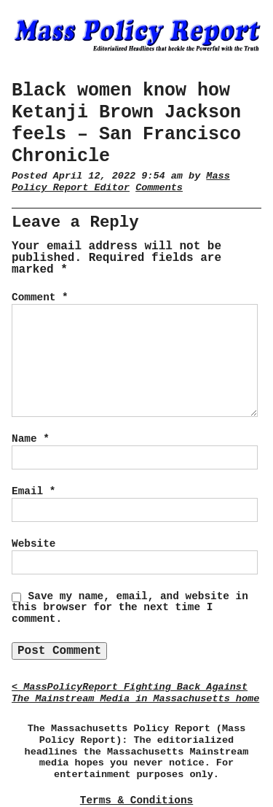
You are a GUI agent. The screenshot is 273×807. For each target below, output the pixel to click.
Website (33, 544)
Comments (159, 187)
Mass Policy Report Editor (121, 182)
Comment (40, 297)
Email (33, 491)
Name (31, 439)
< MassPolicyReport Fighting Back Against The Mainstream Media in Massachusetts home (135, 693)
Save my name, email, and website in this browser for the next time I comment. (130, 607)
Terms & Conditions (136, 800)
